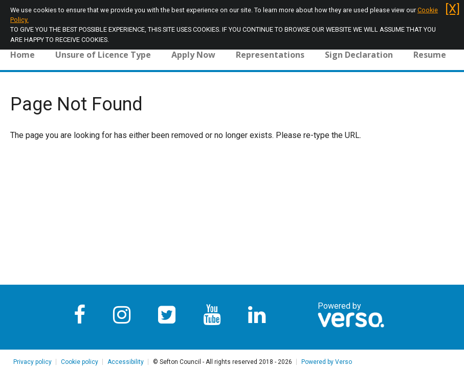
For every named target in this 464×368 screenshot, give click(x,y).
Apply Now (193, 54)
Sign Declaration (359, 54)
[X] (452, 9)
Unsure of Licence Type (103, 54)
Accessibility (125, 361)
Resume (429, 54)
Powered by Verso (326, 361)
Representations (270, 54)
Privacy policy (32, 361)
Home (22, 54)
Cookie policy (79, 361)
